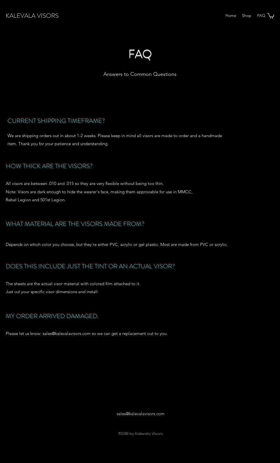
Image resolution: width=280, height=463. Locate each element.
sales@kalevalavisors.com (67, 333)
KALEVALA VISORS (32, 15)
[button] (270, 15)
